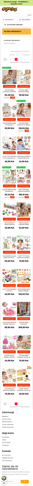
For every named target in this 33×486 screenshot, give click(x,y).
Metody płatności (7, 422)
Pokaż (11, 55)
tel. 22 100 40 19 (6, 455)
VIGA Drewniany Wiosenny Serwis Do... (9, 389)
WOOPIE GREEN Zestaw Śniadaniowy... (9, 190)
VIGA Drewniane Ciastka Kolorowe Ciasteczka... (9, 224)
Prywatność (5, 445)
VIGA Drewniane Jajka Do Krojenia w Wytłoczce (9, 124)
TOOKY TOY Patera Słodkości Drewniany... (23, 256)
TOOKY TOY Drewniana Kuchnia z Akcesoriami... (9, 290)
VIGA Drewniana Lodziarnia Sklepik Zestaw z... (23, 224)
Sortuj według (15, 51)
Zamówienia (5, 437)
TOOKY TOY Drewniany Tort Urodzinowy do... (9, 157)
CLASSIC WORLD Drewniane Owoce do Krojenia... (23, 390)
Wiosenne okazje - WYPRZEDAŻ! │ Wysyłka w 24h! (16, 3)
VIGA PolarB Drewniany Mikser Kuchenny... (9, 256)
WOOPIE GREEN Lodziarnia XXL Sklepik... (24, 124)
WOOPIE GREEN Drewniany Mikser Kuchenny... (23, 91)
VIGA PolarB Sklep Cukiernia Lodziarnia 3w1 (24, 191)
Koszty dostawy (6, 419)
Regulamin (5, 416)
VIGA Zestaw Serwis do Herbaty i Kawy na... (9, 323)
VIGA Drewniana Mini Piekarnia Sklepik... (23, 290)
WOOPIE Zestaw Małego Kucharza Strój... (9, 357)
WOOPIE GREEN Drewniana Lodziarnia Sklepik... (9, 91)
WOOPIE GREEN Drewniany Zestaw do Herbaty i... (23, 357)
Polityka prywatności (8, 427)
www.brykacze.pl (7, 460)
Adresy (4, 440)
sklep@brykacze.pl (7, 458)
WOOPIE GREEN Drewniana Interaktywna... (23, 324)
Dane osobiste (6, 442)
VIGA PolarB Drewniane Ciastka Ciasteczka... (24, 157)
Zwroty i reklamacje (7, 424)
